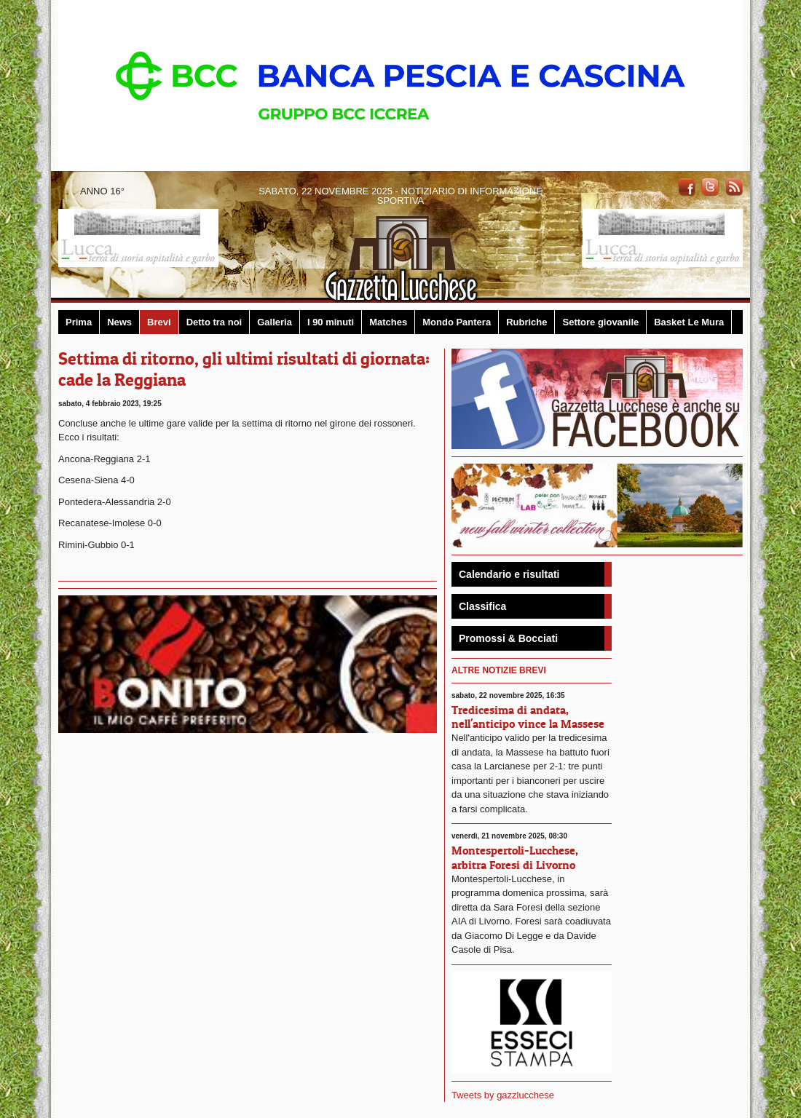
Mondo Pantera (456, 322)
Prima (79, 322)
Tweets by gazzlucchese (502, 1095)
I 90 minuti (330, 322)
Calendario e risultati (509, 574)
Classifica (482, 606)
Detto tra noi (214, 322)
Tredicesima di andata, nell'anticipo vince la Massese (527, 716)
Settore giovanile (600, 322)
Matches (388, 322)
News (119, 322)
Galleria (274, 322)
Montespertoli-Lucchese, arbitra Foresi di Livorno (514, 857)
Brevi (159, 322)
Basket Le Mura (689, 322)
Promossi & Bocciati (508, 638)
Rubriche (526, 322)
